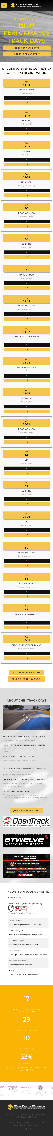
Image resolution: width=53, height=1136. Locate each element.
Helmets (11, 971)
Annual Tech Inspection (17, 941)
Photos (34, 1122)
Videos (42, 1122)
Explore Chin (18, 1125)
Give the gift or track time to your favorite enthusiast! (28, 955)
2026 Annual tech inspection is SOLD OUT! (24, 945)
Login (37, 1125)
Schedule (17, 1122)
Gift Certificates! (14, 951)
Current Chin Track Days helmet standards (24, 975)
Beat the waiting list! (16, 931)
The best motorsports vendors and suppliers (25, 925)
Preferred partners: (16, 921)
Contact (29, 1125)
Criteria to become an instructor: (20, 965)
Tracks (26, 1122)
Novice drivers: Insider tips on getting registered (26, 935)
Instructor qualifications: (17, 961)
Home (9, 1122)
